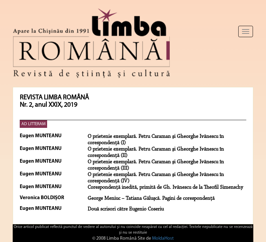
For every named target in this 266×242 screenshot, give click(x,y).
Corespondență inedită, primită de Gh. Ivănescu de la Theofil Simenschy (165, 187)
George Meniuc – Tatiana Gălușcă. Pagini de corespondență (151, 198)
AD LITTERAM (33, 124)
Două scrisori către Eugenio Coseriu (126, 209)
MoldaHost (163, 238)
